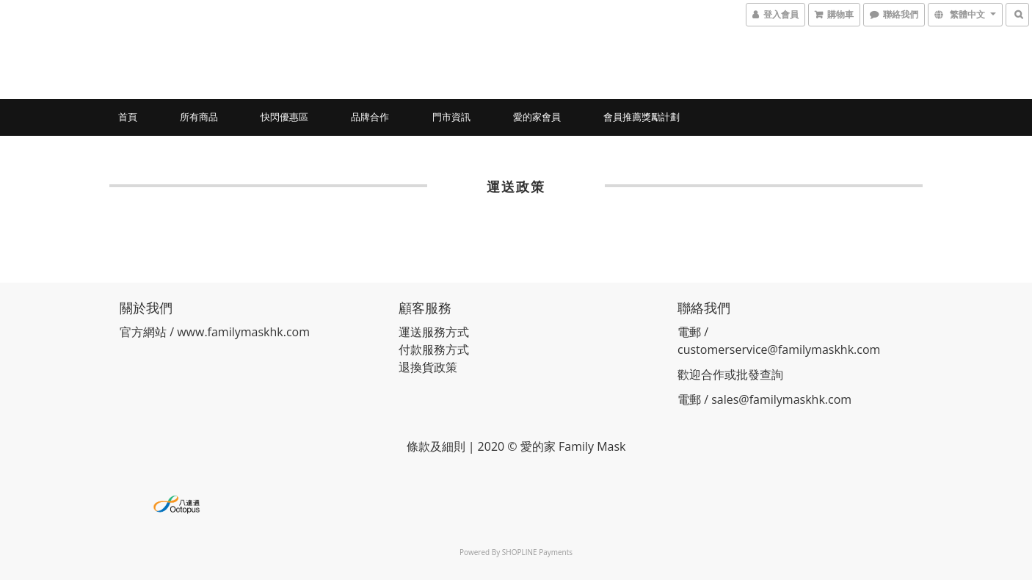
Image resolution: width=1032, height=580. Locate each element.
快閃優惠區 (284, 116)
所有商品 (199, 116)
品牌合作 (370, 116)
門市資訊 (451, 116)
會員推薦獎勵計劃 (641, 116)
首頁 (127, 116)
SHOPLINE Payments (537, 552)
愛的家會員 (537, 116)
